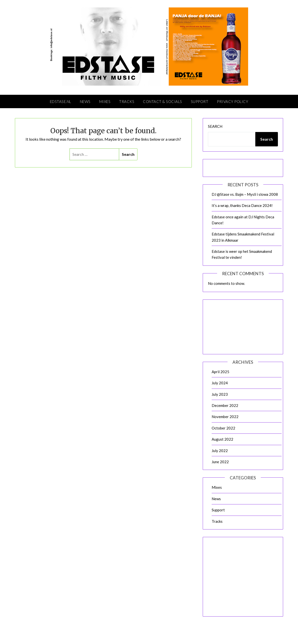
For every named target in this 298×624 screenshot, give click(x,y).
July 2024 (220, 383)
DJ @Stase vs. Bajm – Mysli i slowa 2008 (245, 194)
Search (215, 126)
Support (199, 101)
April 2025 (220, 371)
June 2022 (220, 462)
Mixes (105, 101)
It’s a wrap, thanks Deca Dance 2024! (242, 205)
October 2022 (223, 428)
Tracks (126, 101)
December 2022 (225, 405)
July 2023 (220, 394)
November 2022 (225, 416)
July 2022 (220, 450)
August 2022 (222, 439)
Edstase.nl (60, 101)
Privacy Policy (232, 101)
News (85, 101)
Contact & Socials (162, 101)
